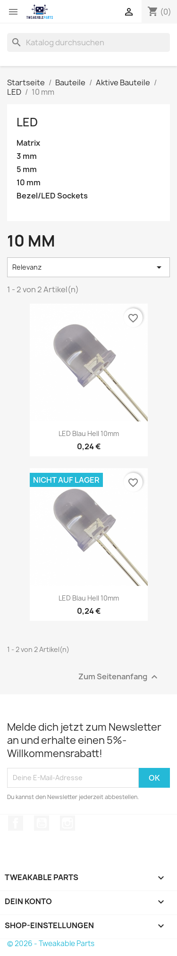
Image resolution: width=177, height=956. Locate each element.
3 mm (27, 156)
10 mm (29, 183)
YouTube (41, 823)
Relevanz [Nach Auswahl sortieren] (88, 267)
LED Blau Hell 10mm (89, 433)
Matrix (28, 143)
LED (27, 122)
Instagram (67, 823)
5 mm (27, 169)
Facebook (15, 823)
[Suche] (88, 42)
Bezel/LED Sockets (52, 196)
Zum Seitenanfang (119, 677)
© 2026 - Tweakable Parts (50, 943)
